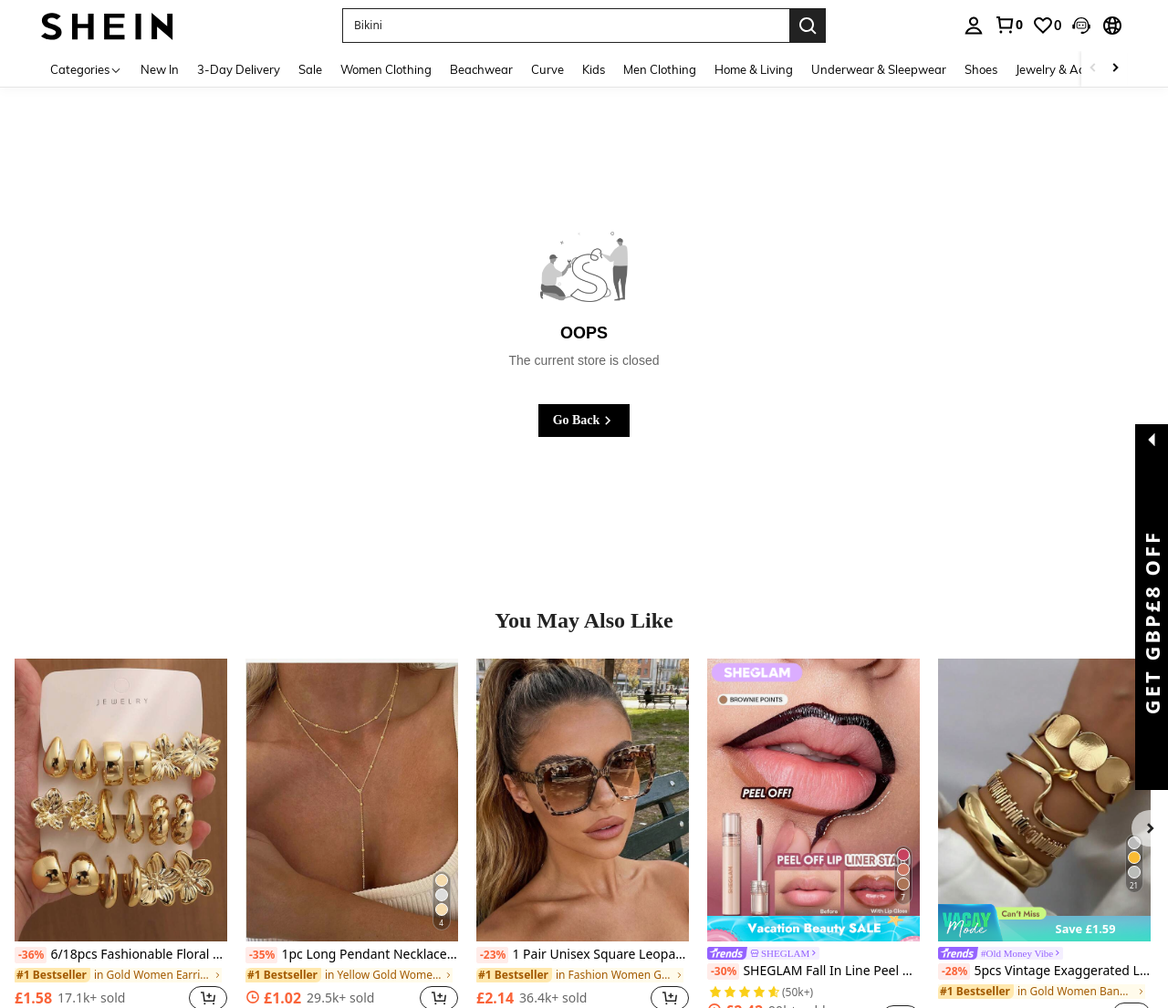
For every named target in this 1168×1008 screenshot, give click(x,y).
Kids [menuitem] (593, 69)
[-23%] (492, 955)
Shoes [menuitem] (981, 69)
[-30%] (723, 971)
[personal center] (974, 25)
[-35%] (261, 955)
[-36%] (31, 955)
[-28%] (954, 971)
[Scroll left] (1093, 69)
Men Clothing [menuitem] (659, 69)
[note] (1044, 922)
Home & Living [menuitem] (753, 69)
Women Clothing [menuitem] (386, 69)
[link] (1008, 25)
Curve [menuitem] (547, 69)
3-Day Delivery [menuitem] (238, 69)
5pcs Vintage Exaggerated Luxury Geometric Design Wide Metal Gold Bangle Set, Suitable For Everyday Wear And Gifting (1044, 971)
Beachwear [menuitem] (481, 69)
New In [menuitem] (160, 69)
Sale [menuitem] (310, 69)
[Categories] (86, 69)
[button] (565, 25)
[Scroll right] (1115, 69)
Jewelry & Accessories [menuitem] (1074, 69)
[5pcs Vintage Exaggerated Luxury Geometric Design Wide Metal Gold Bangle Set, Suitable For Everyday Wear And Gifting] (1044, 800)
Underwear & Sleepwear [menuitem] (878, 69)
